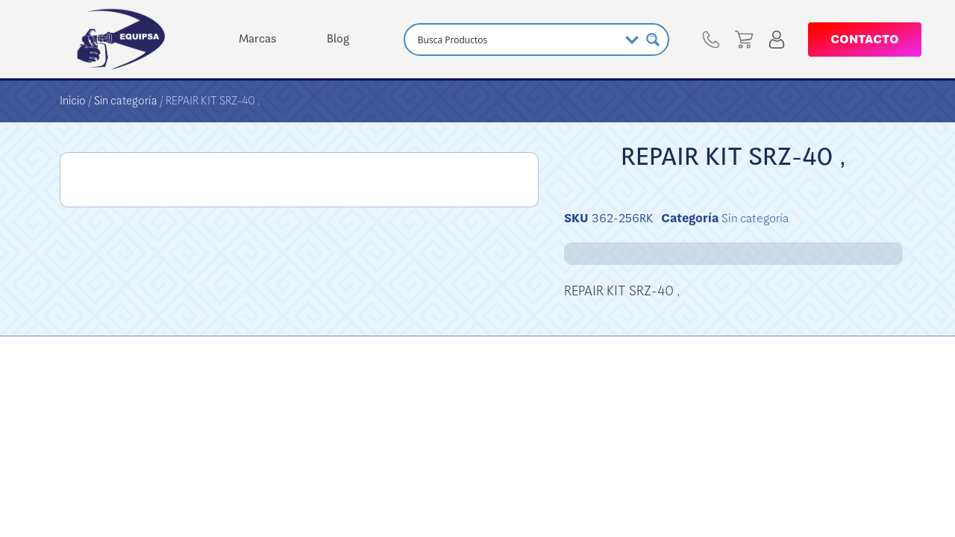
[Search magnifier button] (652, 39)
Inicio (73, 100)
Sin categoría (125, 100)
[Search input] (516, 39)
